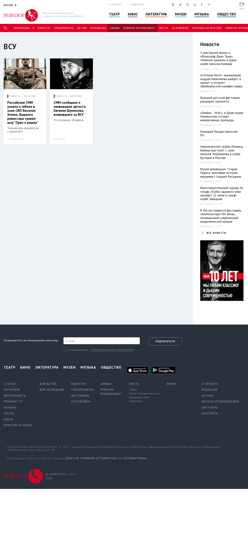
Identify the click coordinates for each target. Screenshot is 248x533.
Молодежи (98, 28)
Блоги (8, 419)
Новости (43, 28)
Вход (241, 8)
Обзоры (10, 407)
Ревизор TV (13, 401)
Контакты (210, 413)
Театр (114, 14)
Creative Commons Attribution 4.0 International (106, 458)
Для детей (48, 384)
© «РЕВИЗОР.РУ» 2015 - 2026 (61, 476)
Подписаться (165, 341)
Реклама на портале (207, 28)
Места (163, 28)
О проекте (115, 4)
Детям (82, 28)
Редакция (210, 389)
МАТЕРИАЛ (30, 96)
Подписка (137, 4)
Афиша (115, 28)
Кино (132, 14)
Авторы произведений (220, 401)
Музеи (181, 14)
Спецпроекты (63, 28)
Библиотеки (135, 401)
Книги (172, 384)
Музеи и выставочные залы (144, 393)
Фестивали (80, 395)
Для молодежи (52, 389)
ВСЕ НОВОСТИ (216, 232)
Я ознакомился (78, 350)
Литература (156, 14)
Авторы (208, 395)
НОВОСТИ (15, 96)
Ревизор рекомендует (139, 28)
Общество (226, 14)
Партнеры (210, 407)
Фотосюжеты (15, 395)
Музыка (202, 14)
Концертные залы (139, 397)
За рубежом (180, 28)
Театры (133, 389)
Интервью (12, 389)
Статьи (9, 384)
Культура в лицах (18, 425)
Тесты (9, 413)
